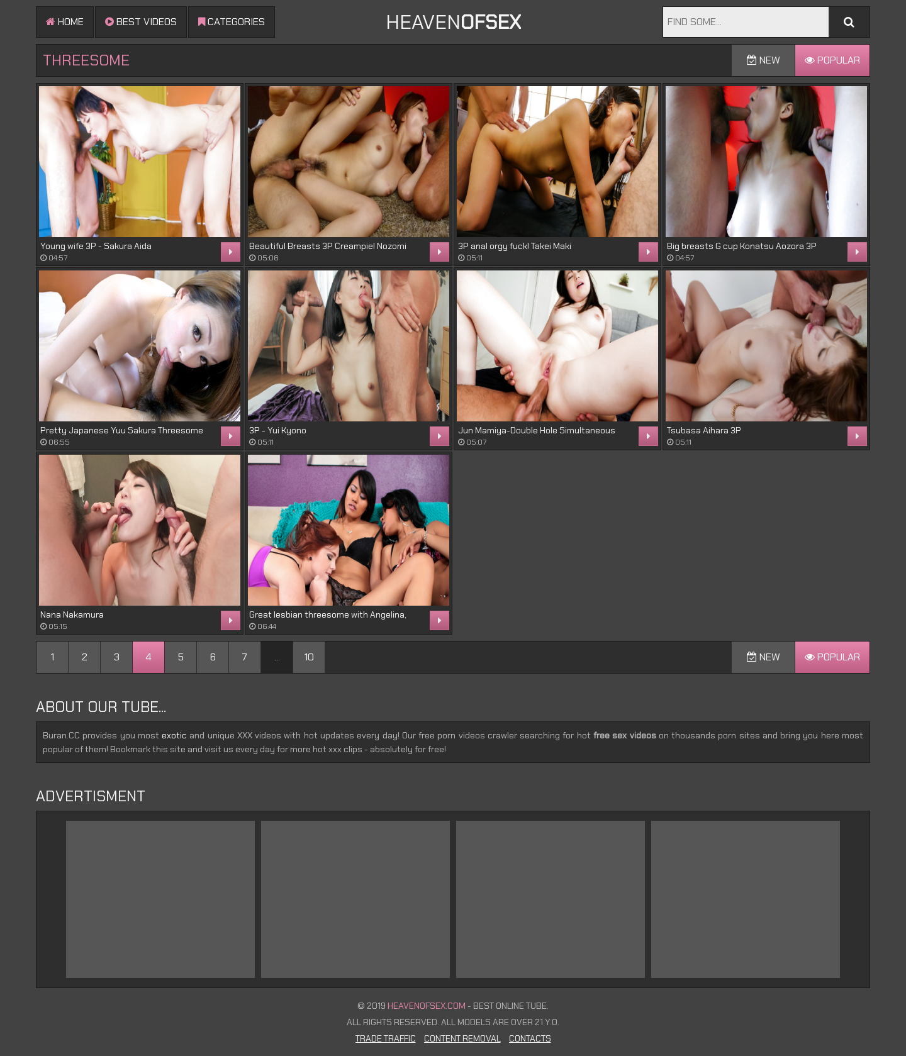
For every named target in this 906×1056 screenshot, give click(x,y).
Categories (231, 21)
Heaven (453, 22)
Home (65, 21)
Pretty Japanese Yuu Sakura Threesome (121, 430)
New (763, 60)
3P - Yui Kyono (277, 430)
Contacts (530, 1038)
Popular (832, 60)
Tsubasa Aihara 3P (704, 430)
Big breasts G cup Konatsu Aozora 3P (742, 246)
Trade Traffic (385, 1038)
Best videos (141, 21)
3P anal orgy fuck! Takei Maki (514, 246)
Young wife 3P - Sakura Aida (96, 246)
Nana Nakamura (72, 614)
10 (309, 657)
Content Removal (462, 1038)
